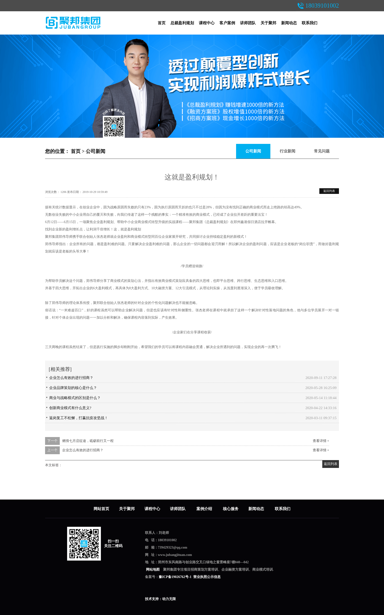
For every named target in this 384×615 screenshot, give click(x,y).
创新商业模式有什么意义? (70, 408)
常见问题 (322, 151)
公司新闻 (95, 151)
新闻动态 (289, 23)
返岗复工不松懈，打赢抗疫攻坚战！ (78, 418)
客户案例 (227, 23)
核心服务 (231, 509)
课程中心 (207, 23)
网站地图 (152, 569)
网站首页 (101, 509)
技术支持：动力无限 (160, 599)
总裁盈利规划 (182, 23)
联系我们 (309, 23)
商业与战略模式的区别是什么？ (75, 398)
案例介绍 (204, 509)
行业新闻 (287, 151)
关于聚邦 (268, 23)
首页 (162, 23)
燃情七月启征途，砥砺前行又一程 (88, 441)
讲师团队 (248, 23)
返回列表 (329, 191)
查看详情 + (321, 441)
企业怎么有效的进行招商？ (71, 378)
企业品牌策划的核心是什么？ (73, 388)
